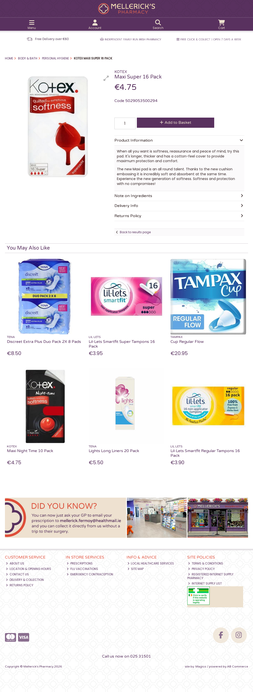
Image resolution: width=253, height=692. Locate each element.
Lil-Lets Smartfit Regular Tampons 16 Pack (205, 453)
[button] (106, 78)
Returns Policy (19, 585)
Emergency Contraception (90, 574)
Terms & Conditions (205, 563)
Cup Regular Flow (187, 341)
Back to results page (135, 232)
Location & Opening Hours (28, 569)
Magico (200, 666)
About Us (15, 563)
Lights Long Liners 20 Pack (114, 450)
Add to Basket (175, 122)
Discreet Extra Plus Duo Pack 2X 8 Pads (44, 341)
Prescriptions (80, 563)
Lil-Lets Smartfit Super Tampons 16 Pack (122, 344)
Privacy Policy (201, 569)
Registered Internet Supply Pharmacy (210, 576)
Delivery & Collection (25, 580)
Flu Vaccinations (82, 569)
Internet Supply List (205, 583)
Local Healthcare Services (150, 563)
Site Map (135, 569)
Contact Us (17, 574)
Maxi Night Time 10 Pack (30, 450)
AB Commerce (237, 666)
